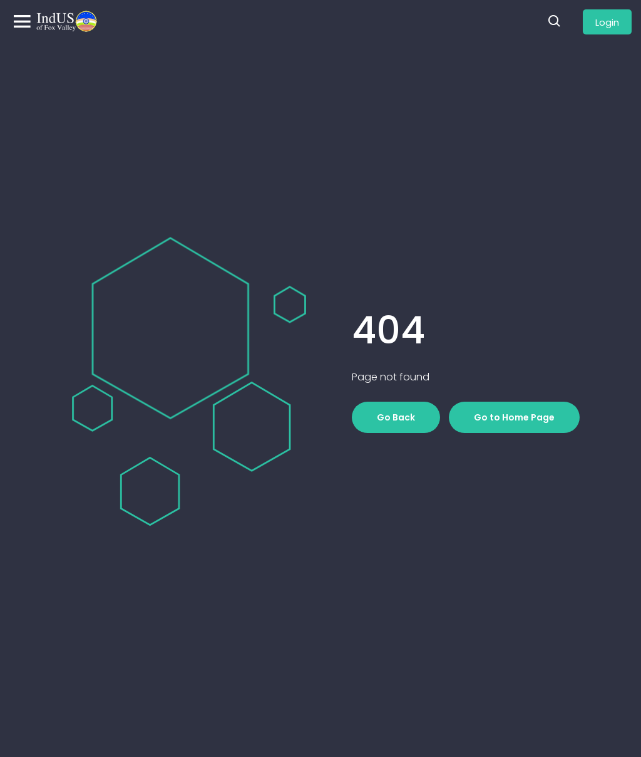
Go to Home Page (514, 417)
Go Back (396, 417)
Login (607, 22)
